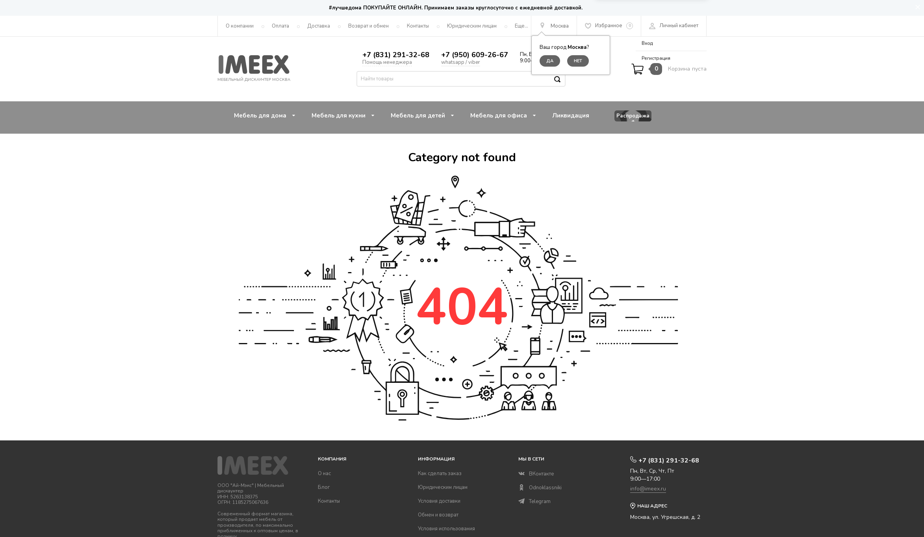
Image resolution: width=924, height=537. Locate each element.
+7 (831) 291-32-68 (395, 55)
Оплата (280, 26)
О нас (324, 473)
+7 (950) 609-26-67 (474, 55)
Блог (324, 487)
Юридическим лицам (472, 26)
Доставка (318, 26)
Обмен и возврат (438, 514)
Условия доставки (439, 501)
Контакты (418, 26)
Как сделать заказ (440, 473)
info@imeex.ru (648, 488)
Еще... (521, 26)
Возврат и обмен (368, 26)
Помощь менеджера (387, 62)
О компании (240, 26)
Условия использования (446, 528)
